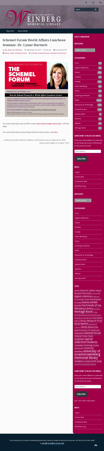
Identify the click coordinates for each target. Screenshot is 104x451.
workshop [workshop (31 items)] (87, 361)
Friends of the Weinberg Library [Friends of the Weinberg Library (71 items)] (87, 307)
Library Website (23, 31)
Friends (77, 82)
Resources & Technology (84, 105)
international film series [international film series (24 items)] (94, 315)
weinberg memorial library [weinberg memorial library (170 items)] (87, 356)
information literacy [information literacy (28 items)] (80, 315)
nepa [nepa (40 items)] (76, 330)
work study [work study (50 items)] (96, 361)
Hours (77, 91)
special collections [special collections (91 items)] (83, 340)
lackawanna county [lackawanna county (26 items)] (80, 318)
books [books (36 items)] (89, 293)
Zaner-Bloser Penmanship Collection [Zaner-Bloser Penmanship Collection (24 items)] (85, 364)
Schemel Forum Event (58, 53)
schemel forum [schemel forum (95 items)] (92, 333)
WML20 (77, 123)
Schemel (34, 53)
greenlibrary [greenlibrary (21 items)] (96, 309)
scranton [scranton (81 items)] (79, 339)
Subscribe (81, 159)
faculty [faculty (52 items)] (77, 305)
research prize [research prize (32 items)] (95, 330)
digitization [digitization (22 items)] (96, 296)
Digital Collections (81, 68)
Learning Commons (82, 96)
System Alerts (80, 114)
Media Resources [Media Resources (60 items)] (89, 327)
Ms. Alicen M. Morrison (13, 50)
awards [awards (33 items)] (77, 290)
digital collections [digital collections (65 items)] (83, 296)
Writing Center (80, 128)
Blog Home (10, 31)
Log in (77, 172)
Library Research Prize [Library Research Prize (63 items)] (90, 320)
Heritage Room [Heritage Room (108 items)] (83, 311)
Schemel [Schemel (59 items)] (78, 333)
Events (6, 53)
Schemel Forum (21, 53)
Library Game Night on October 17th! (54, 143)
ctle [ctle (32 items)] (98, 293)
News (12, 53)
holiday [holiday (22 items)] (95, 312)
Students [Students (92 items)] (92, 342)
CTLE (77, 63)
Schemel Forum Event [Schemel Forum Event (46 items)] (83, 336)
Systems (78, 119)
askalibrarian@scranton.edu (52, 443)
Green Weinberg (81, 86)
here (56, 132)
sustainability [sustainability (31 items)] (78, 345)
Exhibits (78, 77)
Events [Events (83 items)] (85, 302)
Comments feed (81, 181)
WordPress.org (80, 186)
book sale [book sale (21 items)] (94, 293)
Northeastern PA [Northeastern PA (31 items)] (84, 330)
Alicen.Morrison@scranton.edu (49, 124)
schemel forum (43, 53)
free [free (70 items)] (83, 305)
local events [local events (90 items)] (81, 323)
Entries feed (79, 177)
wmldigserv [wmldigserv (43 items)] (79, 361)
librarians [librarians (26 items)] (89, 318)
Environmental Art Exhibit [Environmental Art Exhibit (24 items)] (81, 299)
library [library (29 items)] (95, 318)
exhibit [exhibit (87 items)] (93, 302)
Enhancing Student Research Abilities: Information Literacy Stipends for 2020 (34, 140)
